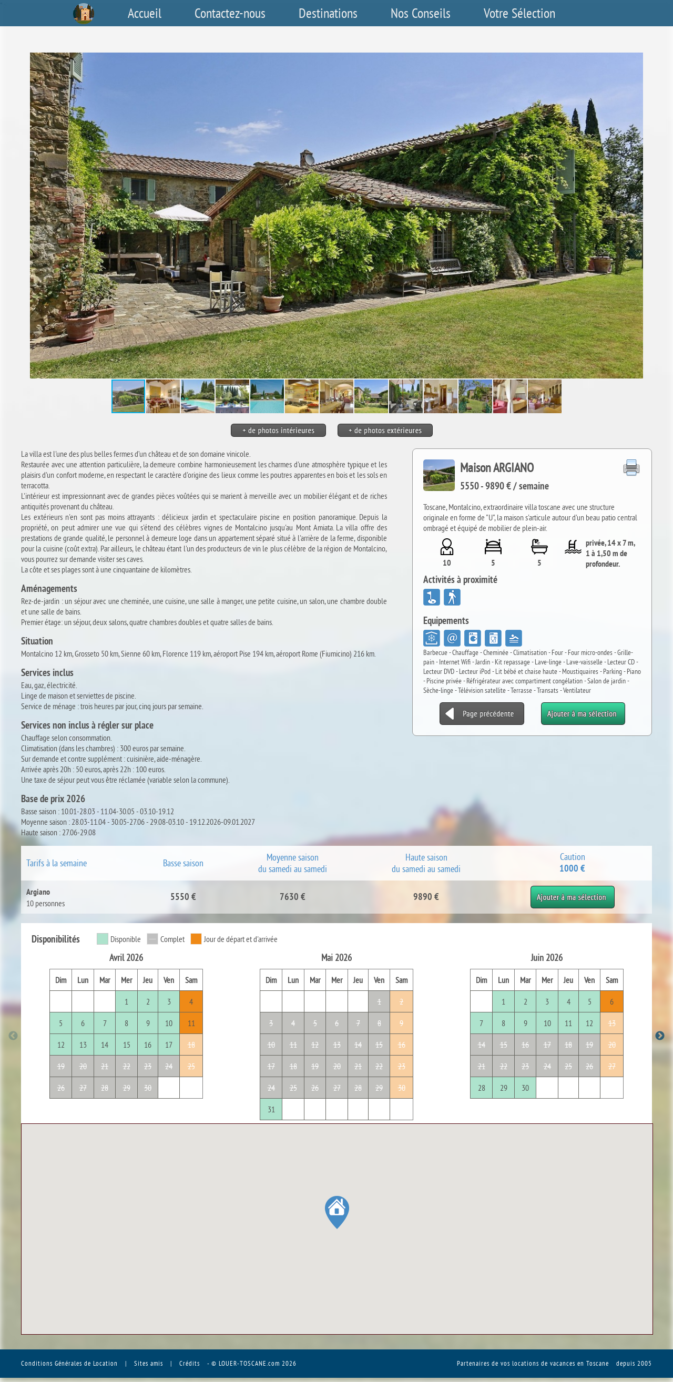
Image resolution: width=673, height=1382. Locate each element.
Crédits (189, 1363)
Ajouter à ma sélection (572, 891)
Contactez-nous (230, 13)
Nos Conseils (421, 13)
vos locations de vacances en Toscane (555, 1363)
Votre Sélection (519, 13)
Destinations (328, 13)
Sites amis (148, 1363)
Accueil (144, 13)
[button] (642, 215)
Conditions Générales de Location (69, 1363)
